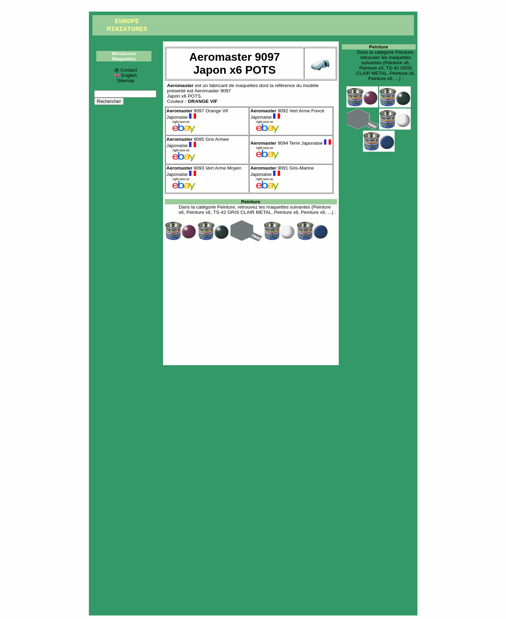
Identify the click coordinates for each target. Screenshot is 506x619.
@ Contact (125, 70)
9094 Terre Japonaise (290, 143)
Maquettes (124, 58)
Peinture (250, 201)
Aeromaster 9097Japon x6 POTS (199, 93)
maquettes (246, 85)
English (125, 75)
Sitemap (126, 80)
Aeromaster (180, 85)
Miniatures (124, 53)
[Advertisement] (251, 302)
